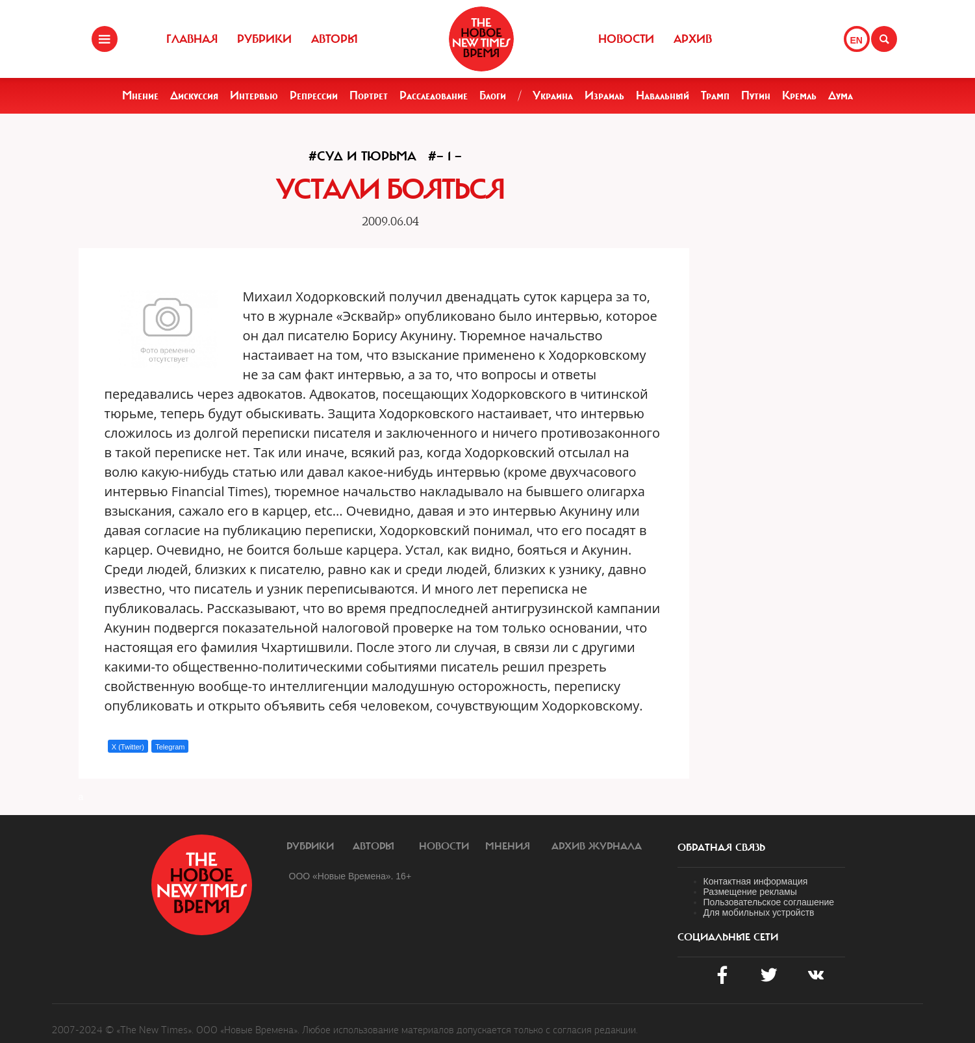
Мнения (507, 846)
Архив (693, 39)
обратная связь (721, 847)
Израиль (604, 95)
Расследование (433, 95)
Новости (626, 39)
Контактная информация (755, 881)
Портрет (368, 95)
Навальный (662, 95)
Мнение (140, 95)
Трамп (715, 95)
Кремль (799, 95)
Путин (755, 95)
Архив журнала (596, 846)
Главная (192, 39)
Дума (840, 95)
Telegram (169, 747)
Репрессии (314, 95)
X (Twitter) (128, 747)
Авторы (334, 39)
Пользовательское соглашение (769, 902)
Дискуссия (194, 95)
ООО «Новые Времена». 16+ (350, 876)
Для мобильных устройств (759, 912)
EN (856, 40)
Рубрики (264, 39)
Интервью (254, 95)
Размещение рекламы (750, 891)
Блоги (492, 95)
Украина (553, 95)
